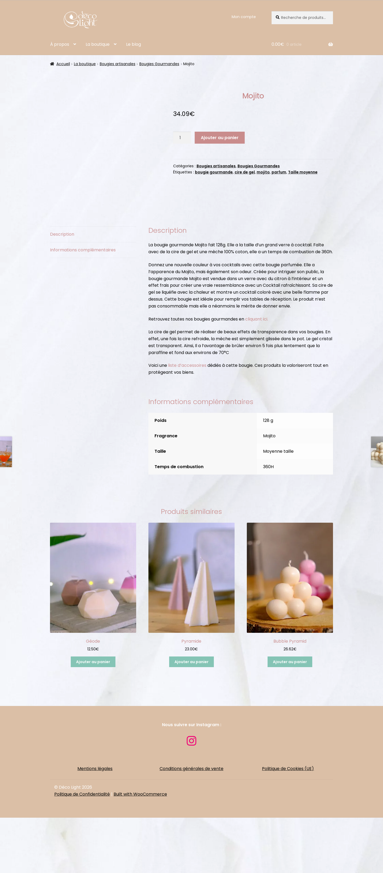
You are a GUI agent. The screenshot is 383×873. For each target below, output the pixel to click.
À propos (59, 44)
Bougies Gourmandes (159, 63)
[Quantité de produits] (182, 138)
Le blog (133, 44)
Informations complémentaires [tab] (83, 305)
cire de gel (245, 172)
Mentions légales (95, 824)
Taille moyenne (303, 172)
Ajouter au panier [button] (93, 717)
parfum (279, 172)
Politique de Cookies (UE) (288, 824)
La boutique (98, 44)
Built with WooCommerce (140, 849)
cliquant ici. (256, 374)
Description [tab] (62, 289)
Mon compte (244, 16)
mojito (263, 172)
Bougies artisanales (117, 63)
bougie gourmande (214, 172)
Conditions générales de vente (191, 824)
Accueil (63, 63)
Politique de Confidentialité (82, 849)
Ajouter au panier (220, 138)
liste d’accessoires (187, 421)
